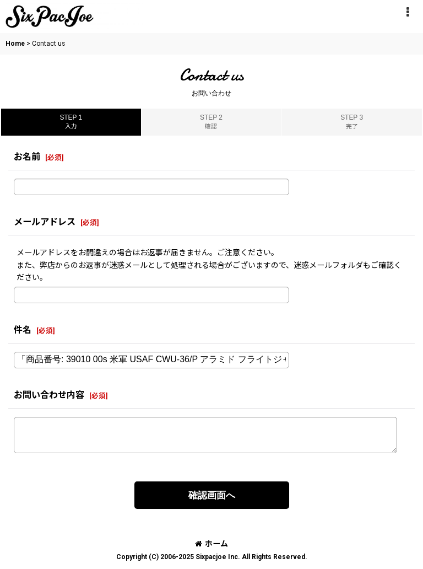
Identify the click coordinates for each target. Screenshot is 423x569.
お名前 (27, 157)
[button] (407, 12)
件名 (22, 330)
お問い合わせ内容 (49, 395)
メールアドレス (44, 222)
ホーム (211, 543)
